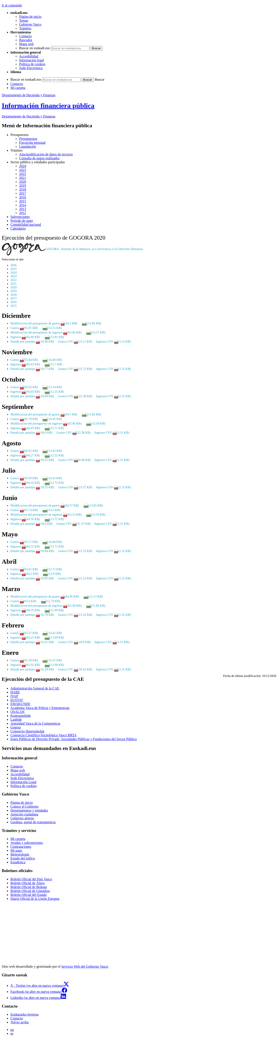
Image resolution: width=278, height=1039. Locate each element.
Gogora (15, 727)
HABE (15, 692)
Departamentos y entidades (29, 810)
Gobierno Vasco (30, 24)
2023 (22, 170)
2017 (22, 193)
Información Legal (23, 782)
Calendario (18, 228)
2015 (22, 201)
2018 (22, 189)
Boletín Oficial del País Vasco (31, 879)
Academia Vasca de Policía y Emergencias (40, 708)
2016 (22, 197)
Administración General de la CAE (34, 688)
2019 (22, 185)
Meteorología (19, 854)
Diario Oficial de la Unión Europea (34, 898)
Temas (23, 20)
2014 (22, 205)
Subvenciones (20, 217)
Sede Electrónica (31, 68)
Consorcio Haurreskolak (27, 731)
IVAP (14, 696)
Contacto (25, 36)
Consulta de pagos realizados (39, 158)
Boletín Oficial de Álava (27, 883)
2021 (22, 178)
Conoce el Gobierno (24, 806)
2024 (22, 166)
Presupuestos (28, 138)
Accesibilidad (28, 56)
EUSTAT (16, 700)
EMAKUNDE (20, 704)
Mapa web (26, 44)
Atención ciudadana (24, 814)
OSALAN (17, 712)
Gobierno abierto (22, 818)
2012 (22, 213)
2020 (22, 181)
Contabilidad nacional (25, 224)
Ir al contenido (12, 5)
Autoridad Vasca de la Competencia (35, 723)
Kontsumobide (20, 715)
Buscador (25, 40)
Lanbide (16, 719)
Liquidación (27, 146)
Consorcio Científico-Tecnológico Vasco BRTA (43, 735)
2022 (22, 174)
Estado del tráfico (22, 858)
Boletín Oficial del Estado (28, 895)
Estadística (17, 862)
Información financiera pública (48, 105)
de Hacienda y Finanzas (28, 116)
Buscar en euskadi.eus (34, 48)
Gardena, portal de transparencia (33, 822)
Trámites (25, 28)
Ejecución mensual (32, 142)
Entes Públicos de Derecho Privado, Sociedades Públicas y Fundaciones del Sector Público (73, 739)
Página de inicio (30, 16)
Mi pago (16, 850)
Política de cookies (32, 64)
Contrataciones (20, 846)
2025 (13, 269)
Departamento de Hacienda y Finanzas (28, 95)
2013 (22, 209)
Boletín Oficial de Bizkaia (28, 887)
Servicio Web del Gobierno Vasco (84, 966)
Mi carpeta (17, 88)
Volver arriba (19, 1022)
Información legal (31, 60)
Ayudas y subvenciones (26, 843)
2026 (13, 265)
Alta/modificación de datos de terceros (46, 154)
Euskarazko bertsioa (24, 1014)
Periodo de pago (21, 220)
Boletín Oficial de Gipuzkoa (30, 891)
